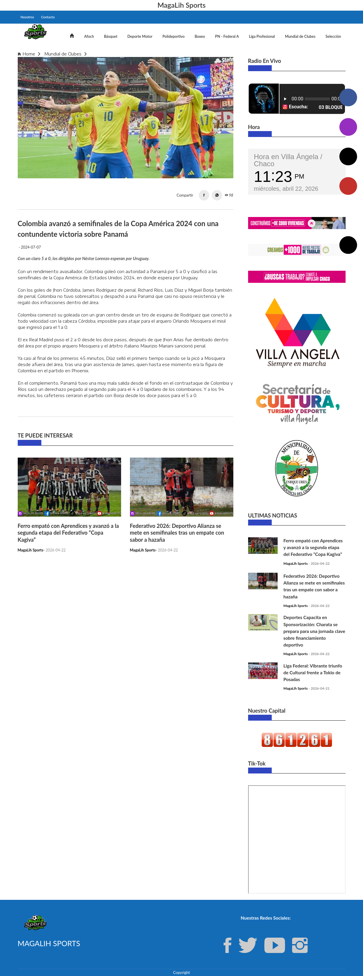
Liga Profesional (262, 36)
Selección (333, 36)
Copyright (181, 972)
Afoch (89, 36)
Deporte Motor (139, 36)
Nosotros (27, 17)
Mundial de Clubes (300, 36)
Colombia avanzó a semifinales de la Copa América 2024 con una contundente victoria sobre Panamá (195, 53)
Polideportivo (173, 36)
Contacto (48, 17)
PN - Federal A (227, 36)
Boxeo (200, 36)
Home (29, 53)
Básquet (110, 36)
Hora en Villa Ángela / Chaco (288, 160)
